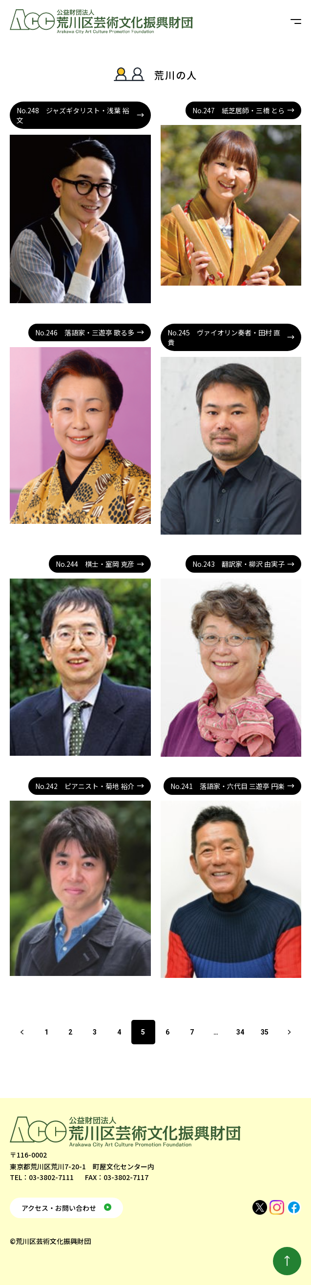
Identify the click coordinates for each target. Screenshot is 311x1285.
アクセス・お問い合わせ (58, 1208)
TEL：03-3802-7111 (42, 1177)
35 (265, 1032)
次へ (289, 1032)
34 (240, 1032)
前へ (22, 1032)
